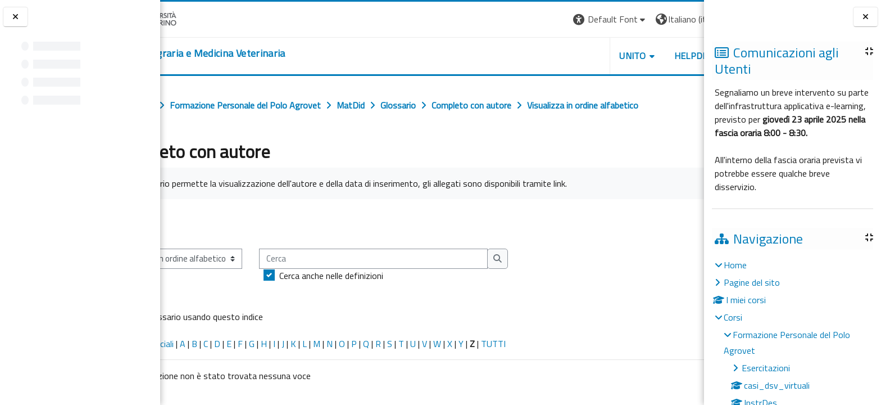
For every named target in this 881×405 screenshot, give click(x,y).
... (687, 223)
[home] (250, 53)
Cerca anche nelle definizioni (385, 275)
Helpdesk (636, 55)
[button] (550, 19)
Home (735, 265)
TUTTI (546, 343)
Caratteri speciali (196, 343)
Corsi (733, 317)
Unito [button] (572, 55)
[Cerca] (426, 259)
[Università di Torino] (195, 18)
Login (684, 19)
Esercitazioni (766, 368)
